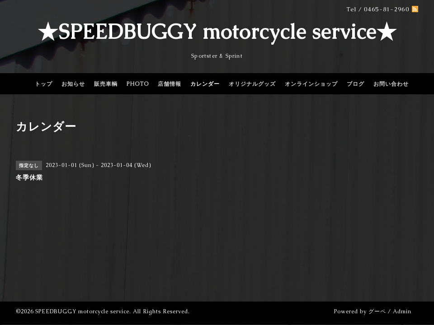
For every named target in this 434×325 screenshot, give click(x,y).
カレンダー (205, 84)
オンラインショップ (311, 84)
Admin (402, 311)
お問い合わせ (391, 84)
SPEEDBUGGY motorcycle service (82, 311)
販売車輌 (106, 84)
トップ (43, 84)
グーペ (377, 311)
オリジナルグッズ (252, 84)
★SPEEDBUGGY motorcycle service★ (217, 32)
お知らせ (73, 84)
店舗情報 (169, 84)
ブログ (355, 84)
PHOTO (138, 84)
